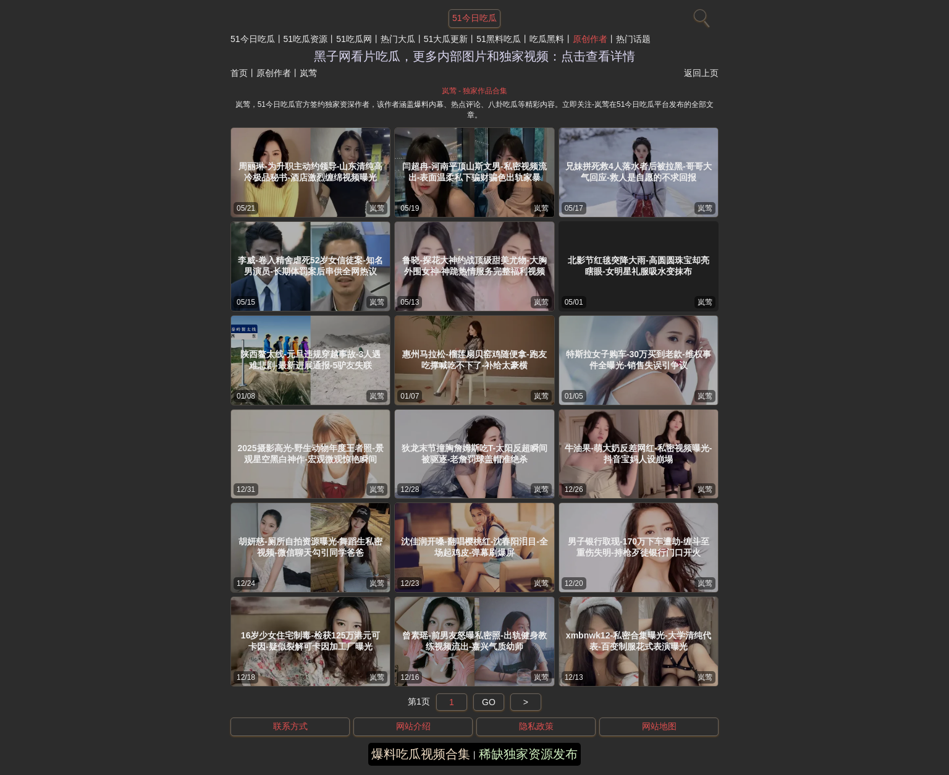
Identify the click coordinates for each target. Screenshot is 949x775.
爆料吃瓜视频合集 (420, 754)
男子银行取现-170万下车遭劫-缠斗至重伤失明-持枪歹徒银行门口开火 (638, 546)
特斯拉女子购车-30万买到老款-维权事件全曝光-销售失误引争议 (638, 359)
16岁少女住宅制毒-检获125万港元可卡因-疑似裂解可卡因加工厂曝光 (311, 640)
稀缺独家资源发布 (528, 754)
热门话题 (633, 39)
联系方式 (290, 726)
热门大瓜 (398, 39)
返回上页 (701, 73)
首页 (239, 73)
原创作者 (590, 39)
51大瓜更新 (446, 39)
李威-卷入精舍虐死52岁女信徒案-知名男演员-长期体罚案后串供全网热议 (310, 265)
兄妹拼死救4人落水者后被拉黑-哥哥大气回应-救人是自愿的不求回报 (638, 171)
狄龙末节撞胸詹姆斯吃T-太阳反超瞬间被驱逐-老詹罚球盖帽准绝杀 (474, 453)
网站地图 (659, 726)
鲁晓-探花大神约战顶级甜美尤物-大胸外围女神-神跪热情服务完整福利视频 (474, 265)
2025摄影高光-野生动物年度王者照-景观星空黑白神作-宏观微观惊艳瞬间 (310, 453)
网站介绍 (413, 726)
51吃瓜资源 (306, 39)
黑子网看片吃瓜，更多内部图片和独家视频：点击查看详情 (474, 56)
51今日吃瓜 (252, 39)
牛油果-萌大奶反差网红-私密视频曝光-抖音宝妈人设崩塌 (638, 453)
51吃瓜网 (354, 39)
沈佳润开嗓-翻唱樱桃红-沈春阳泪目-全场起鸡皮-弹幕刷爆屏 (474, 546)
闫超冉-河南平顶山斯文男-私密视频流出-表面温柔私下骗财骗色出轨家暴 (474, 171)
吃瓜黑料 (546, 39)
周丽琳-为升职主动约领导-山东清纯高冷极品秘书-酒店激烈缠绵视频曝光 (310, 171)
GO (489, 702)
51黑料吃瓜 (498, 39)
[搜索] (700, 15)
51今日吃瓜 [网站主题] (474, 18)
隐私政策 (536, 726)
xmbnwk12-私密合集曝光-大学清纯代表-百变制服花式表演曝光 (638, 640)
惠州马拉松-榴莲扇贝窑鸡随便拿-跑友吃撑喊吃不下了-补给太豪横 (474, 359)
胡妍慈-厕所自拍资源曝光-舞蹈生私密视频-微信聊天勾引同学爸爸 (310, 546)
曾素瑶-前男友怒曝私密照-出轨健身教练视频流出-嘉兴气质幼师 (474, 640)
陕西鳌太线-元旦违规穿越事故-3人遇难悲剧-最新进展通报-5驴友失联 (310, 359)
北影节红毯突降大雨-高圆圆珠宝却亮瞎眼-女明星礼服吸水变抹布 (638, 265)
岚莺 (376, 208)
